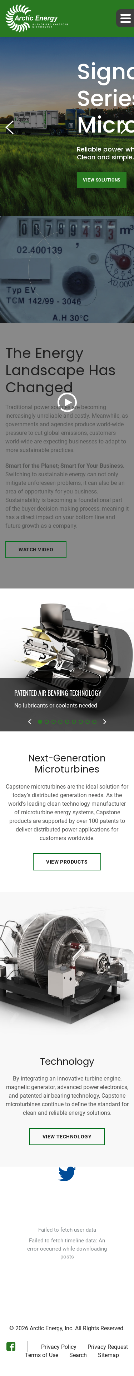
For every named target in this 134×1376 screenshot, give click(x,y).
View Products (67, 862)
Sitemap (108, 1355)
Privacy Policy (58, 1347)
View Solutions (101, 180)
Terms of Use (41, 1355)
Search (78, 1355)
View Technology (67, 1136)
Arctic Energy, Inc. (52, 1328)
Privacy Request (108, 1347)
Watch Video (36, 549)
